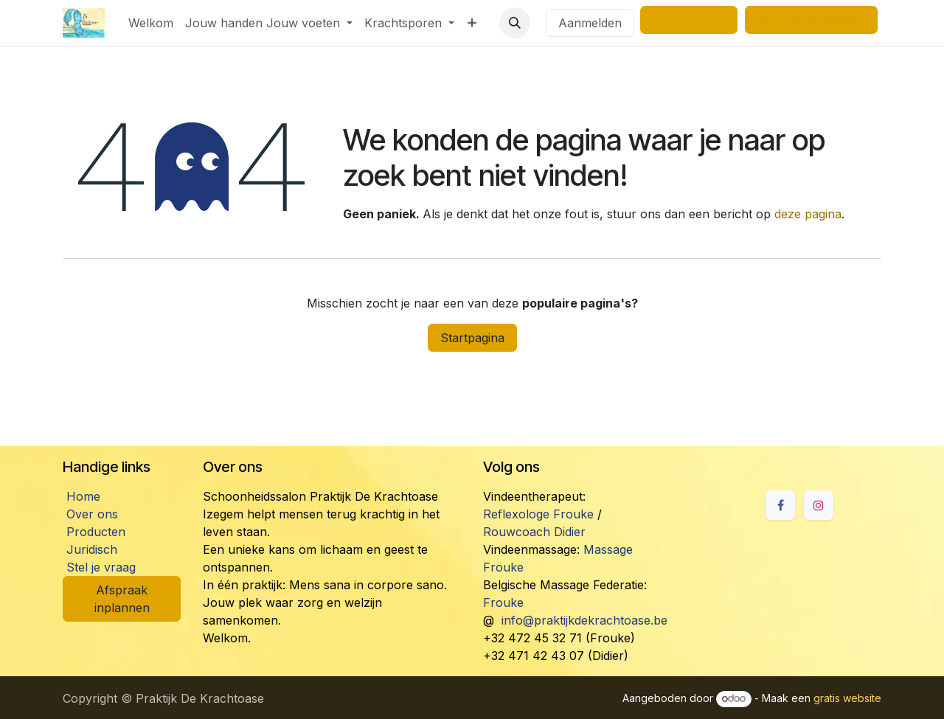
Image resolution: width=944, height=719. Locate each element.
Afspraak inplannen (122, 599)
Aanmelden (590, 22)
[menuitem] (150, 23)
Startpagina (472, 337)
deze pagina (807, 213)
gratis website (847, 698)
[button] (514, 22)
